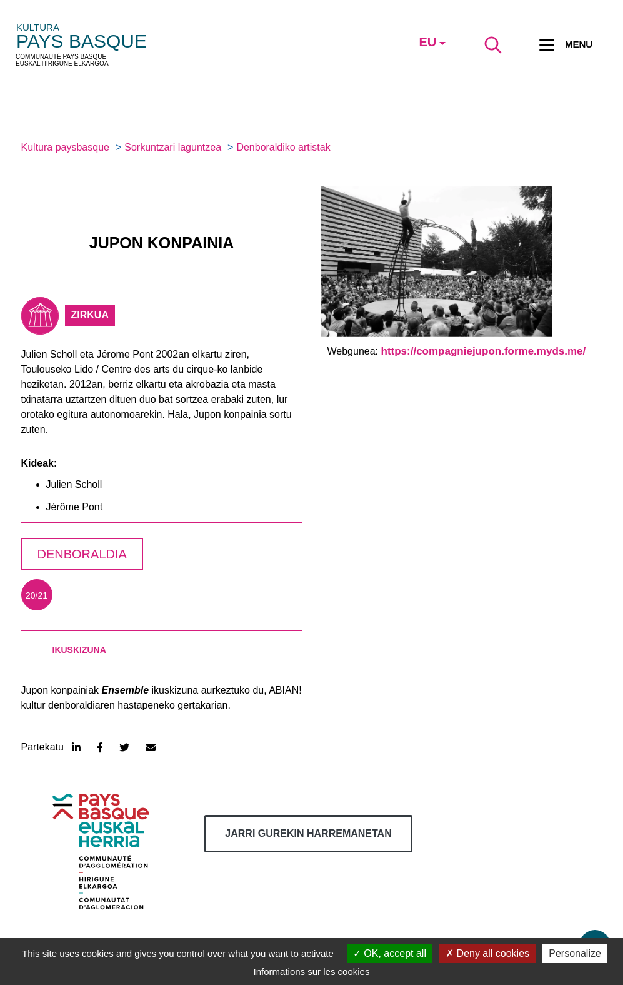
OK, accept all (389, 953)
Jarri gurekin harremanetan (308, 833)
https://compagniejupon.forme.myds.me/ (483, 351)
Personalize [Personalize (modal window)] (575, 953)
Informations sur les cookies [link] (312, 971)
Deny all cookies (487, 953)
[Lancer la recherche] (493, 45)
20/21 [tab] (36, 595)
